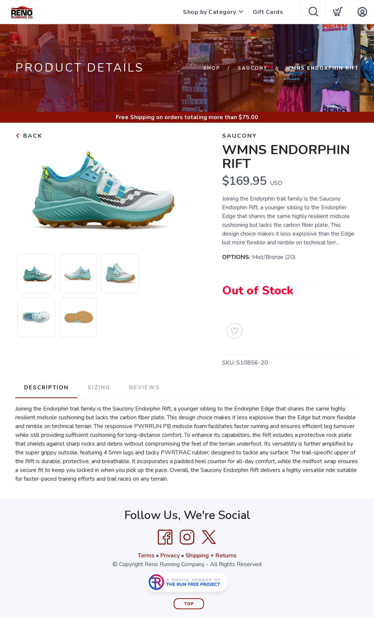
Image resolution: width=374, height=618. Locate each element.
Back (28, 136)
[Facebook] (165, 537)
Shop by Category (209, 12)
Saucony (253, 68)
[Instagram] (187, 537)
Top (189, 604)
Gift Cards (268, 12)
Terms (146, 556)
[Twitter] (209, 537)
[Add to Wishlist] (234, 331)
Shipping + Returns (211, 556)
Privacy (170, 556)
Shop (211, 68)
